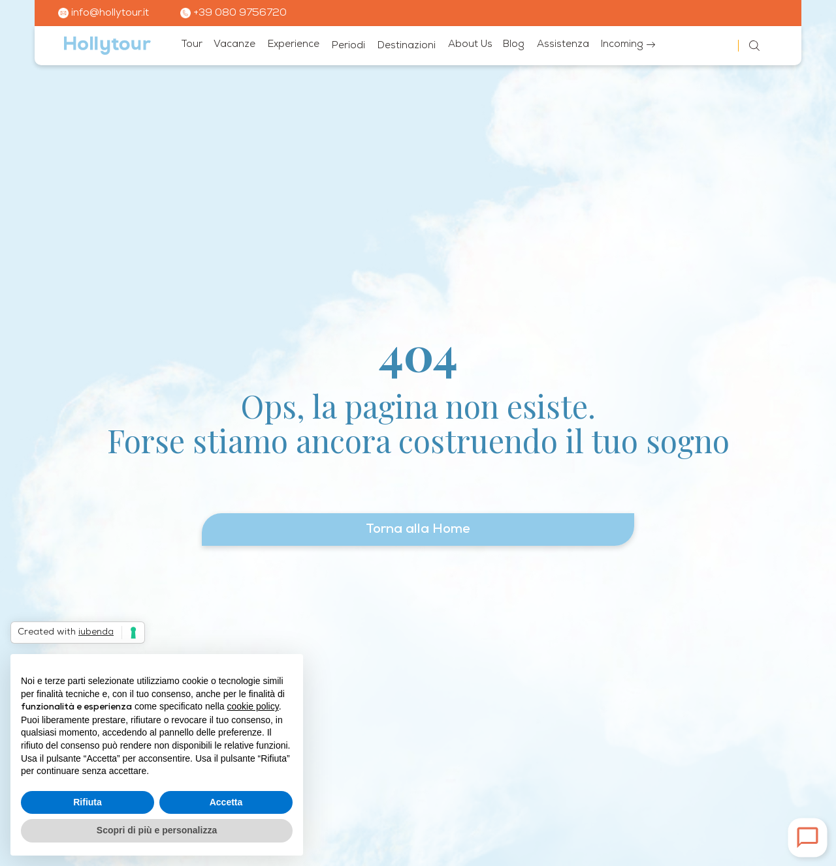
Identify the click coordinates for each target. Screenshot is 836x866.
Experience (293, 45)
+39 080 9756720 (233, 13)
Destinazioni (407, 46)
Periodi (348, 46)
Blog (513, 45)
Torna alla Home (418, 529)
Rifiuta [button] (87, 802)
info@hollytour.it (103, 13)
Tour (191, 45)
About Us (470, 45)
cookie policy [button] (253, 706)
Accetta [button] (226, 802)
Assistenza (563, 45)
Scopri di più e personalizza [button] (157, 830)
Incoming (628, 45)
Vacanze (234, 45)
